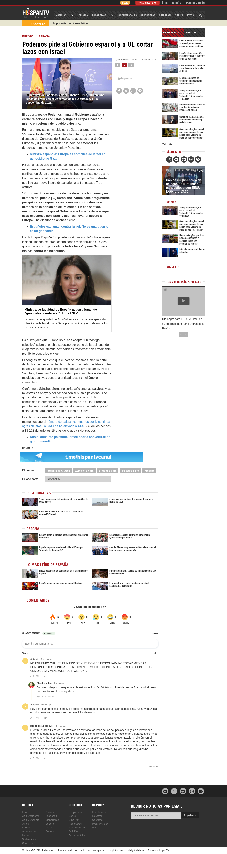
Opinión (73, 831)
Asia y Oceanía (30, 819)
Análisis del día (77, 827)
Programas (99, 15)
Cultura (50, 831)
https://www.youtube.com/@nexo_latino (77, 23)
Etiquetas (28, 470)
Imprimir (124, 78)
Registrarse (190, 815)
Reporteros (147, 15)
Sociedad (51, 811)
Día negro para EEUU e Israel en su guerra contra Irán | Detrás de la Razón (183, 324)
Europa (27, 36)
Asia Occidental (31, 815)
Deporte (50, 823)
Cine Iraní (165, 15)
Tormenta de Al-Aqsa (58, 470)
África (25, 823)
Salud (49, 827)
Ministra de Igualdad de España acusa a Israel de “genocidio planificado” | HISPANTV (61, 311)
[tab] (173, 32)
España (44, 36)
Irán (24, 811)
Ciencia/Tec (52, 819)
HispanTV (35, 12)
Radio (125, 2)
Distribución (173, 2)
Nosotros (97, 815)
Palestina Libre (130, 470)
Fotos (190, 15)
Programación (195, 2)
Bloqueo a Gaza (108, 470)
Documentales (127, 15)
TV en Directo (147, 2)
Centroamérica (30, 842)
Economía (51, 815)
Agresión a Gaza (84, 470)
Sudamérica (29, 839)
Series (179, 15)
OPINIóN (83, 15)
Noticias (61, 15)
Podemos (149, 470)
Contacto (97, 819)
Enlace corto (30, 479)
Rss (94, 827)
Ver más (167, 143)
